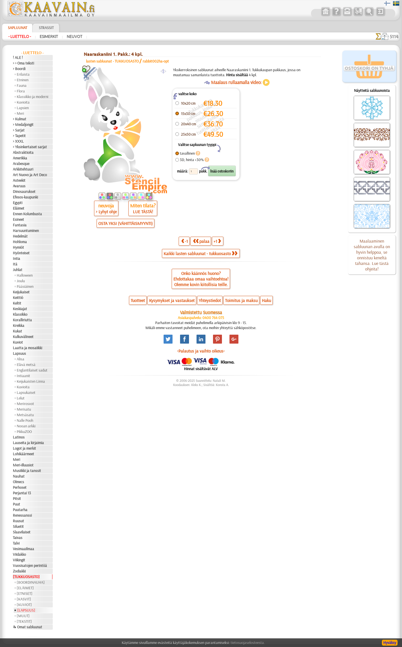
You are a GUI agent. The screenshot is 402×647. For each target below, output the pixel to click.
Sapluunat (17, 27)
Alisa (20, 358)
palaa (201, 241)
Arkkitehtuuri (23, 169)
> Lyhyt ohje (106, 211)
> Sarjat (19, 130)
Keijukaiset (21, 291)
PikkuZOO (24, 431)
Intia (16, 258)
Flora (21, 91)
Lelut (21, 398)
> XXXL (18, 141)
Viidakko (19, 554)
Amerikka (20, 157)
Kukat (17, 331)
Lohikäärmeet (23, 453)
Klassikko (20, 314)
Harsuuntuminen (26, 230)
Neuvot (74, 36)
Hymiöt (18, 247)
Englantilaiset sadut (32, 370)
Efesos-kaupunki (25, 197)
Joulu (21, 280)
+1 (217, 241)
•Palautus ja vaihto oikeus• (201, 351)
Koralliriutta (22, 319)
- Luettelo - (19, 36)
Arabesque (21, 163)
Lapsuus (19, 353)
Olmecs (18, 481)
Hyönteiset (21, 252)
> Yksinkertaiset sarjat (30, 146)
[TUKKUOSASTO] (26, 576)
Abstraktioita (23, 152)
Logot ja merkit (24, 448)
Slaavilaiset (21, 532)
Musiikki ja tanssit (27, 470)
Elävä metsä (26, 364)
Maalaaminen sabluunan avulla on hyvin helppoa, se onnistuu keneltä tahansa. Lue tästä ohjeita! (372, 255)
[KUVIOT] (24, 604)
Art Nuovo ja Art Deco (30, 174)
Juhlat (17, 269)
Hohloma (20, 241)
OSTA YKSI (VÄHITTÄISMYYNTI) (125, 223)
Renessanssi (22, 515)
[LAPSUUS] (26, 610)
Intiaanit (23, 375)
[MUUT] (23, 615)
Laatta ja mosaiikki (27, 347)
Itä (15, 264)
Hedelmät (20, 236)
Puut (16, 504)
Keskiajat (20, 308)
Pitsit (17, 498)
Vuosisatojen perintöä (30, 565)
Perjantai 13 (22, 492)
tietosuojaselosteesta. (248, 642)
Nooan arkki (26, 425)
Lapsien (23, 107)
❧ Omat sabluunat (27, 626)
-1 (184, 241)
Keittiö (18, 297)
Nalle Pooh (25, 420)
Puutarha (20, 509)
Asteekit (19, 180)
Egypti (17, 202)
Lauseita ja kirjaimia (28, 442)
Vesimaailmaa (23, 548)
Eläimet (18, 208)
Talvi (16, 543)
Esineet (18, 219)
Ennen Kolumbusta (27, 213)
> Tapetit (19, 135)
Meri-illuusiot (23, 465)
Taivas (17, 537)
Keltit (17, 303)
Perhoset (20, 487)
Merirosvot (25, 403)
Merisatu (24, 409)
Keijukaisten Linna (31, 381)
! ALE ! (18, 57)
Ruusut (18, 520)
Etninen (22, 79)
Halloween (25, 275)
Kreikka (18, 325)
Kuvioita (23, 102)
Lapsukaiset (26, 392)
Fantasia (20, 224)
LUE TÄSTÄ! (143, 211)
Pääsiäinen (25, 286)
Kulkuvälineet (23, 336)
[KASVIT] (24, 599)
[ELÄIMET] (25, 587)
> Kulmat (19, 118)
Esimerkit (49, 36)
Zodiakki (19, 571)
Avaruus (19, 185)
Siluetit (18, 526)
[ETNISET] (24, 593)
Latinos (19, 437)
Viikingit (19, 559)
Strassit (46, 27)
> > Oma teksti (23, 63)
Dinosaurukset (24, 191)
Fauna (22, 85)
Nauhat (19, 476)
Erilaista (23, 74)
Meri (20, 113)
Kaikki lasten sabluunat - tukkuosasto (200, 253)
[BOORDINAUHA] (31, 582)
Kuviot (18, 342)
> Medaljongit (23, 124)
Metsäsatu (25, 414)
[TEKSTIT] (24, 621)
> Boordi (19, 68)
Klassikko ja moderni (32, 96)
